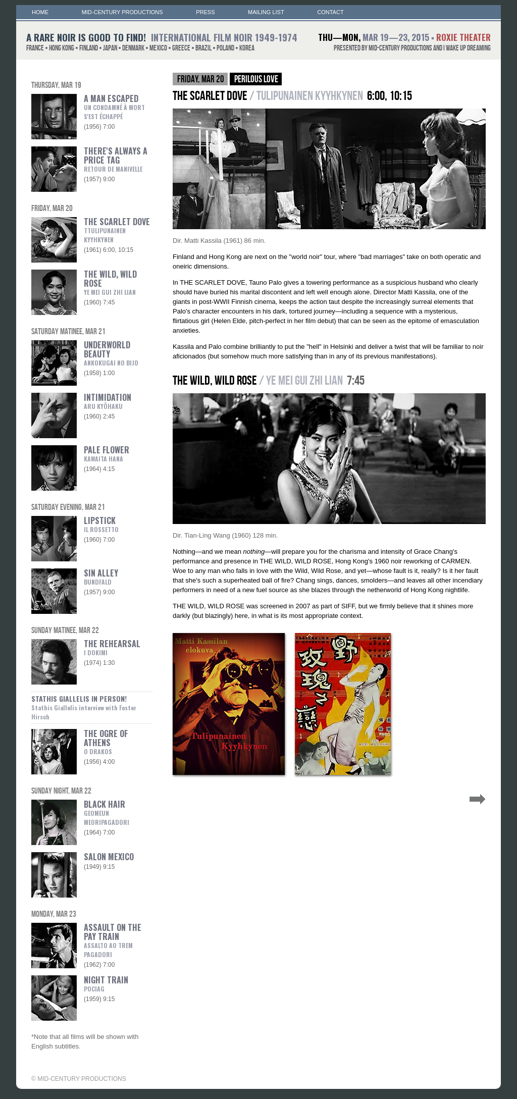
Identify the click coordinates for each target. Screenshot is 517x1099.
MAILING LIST (266, 12)
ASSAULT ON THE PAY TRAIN (112, 935)
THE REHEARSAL (112, 647)
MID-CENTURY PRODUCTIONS (122, 12)
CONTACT (330, 12)
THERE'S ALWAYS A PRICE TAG (115, 159)
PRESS (205, 12)
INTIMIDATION (107, 400)
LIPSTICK (101, 524)
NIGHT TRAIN (106, 983)
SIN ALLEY (101, 576)
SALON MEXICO (109, 857)
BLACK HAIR (104, 812)
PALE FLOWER (106, 453)
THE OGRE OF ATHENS (106, 741)
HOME (40, 12)
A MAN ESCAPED (114, 106)
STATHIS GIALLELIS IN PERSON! (83, 707)
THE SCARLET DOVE (117, 230)
